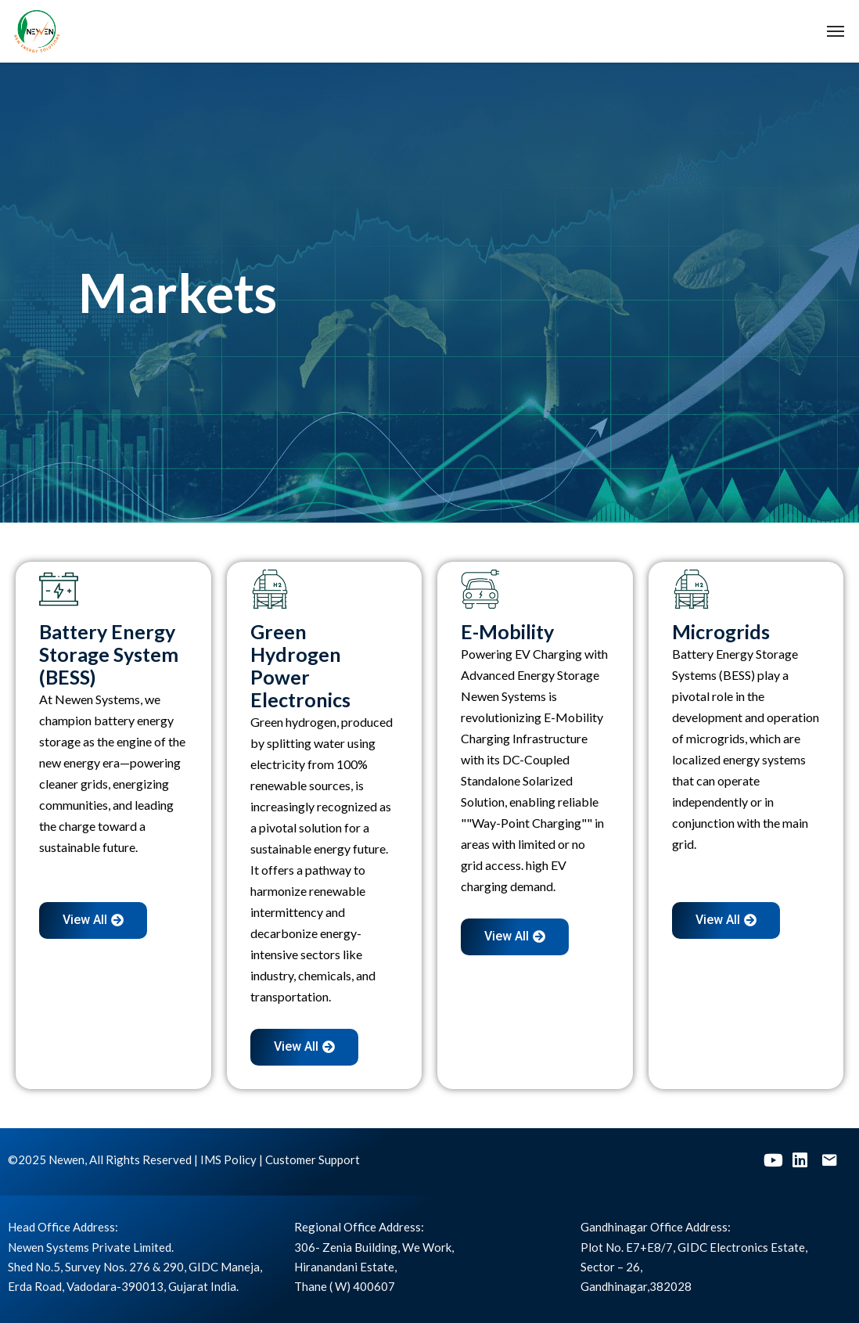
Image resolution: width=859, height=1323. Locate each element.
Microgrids (721, 631)
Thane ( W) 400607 (344, 1286)
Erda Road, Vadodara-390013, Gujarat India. (123, 1286)
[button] (93, 920)
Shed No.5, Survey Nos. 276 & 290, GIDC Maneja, (135, 1267)
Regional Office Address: (359, 1227)
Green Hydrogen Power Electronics (300, 665)
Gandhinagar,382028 (636, 1286)
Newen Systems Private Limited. (91, 1247)
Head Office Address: (63, 1227)
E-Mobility (507, 631)
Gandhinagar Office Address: (655, 1227)
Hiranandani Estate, (345, 1267)
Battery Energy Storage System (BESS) (108, 654)
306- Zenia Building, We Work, (374, 1247)
